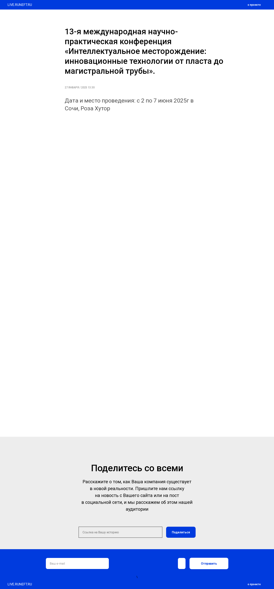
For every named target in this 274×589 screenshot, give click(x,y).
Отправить (209, 563)
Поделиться (181, 532)
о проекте (254, 4)
